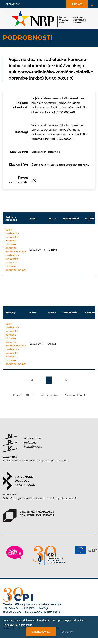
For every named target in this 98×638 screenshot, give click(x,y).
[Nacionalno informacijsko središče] (49, 18)
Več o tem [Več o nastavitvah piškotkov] (67, 631)
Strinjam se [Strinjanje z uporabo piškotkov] (41, 631)
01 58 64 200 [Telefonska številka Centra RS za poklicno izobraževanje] (13, 611)
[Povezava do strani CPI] (49, 555)
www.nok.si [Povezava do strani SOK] (10, 494)
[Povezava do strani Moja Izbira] (14, 552)
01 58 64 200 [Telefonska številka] (13, 4)
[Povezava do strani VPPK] (28, 514)
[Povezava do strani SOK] (19, 479)
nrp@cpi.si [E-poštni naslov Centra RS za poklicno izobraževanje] (54, 611)
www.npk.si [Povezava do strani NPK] (10, 456)
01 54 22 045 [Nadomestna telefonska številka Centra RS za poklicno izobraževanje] (34, 611)
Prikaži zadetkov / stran (36, 395)
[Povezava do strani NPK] (22, 441)
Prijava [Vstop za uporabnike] (77, 4)
